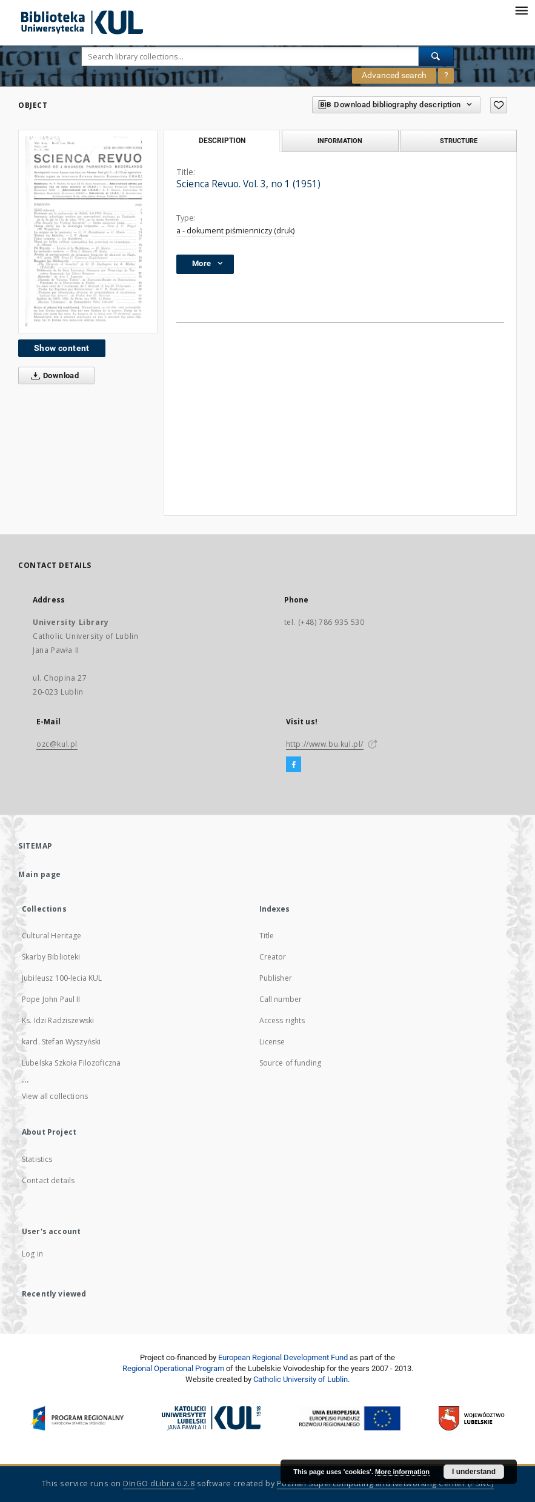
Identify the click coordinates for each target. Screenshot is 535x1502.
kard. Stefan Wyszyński (61, 1041)
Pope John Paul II (51, 999)
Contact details (48, 1180)
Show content (62, 348)
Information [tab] (339, 140)
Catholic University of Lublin (300, 1379)
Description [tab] (222, 140)
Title (266, 935)
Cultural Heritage (52, 935)
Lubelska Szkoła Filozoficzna (71, 1063)
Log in (32, 1254)
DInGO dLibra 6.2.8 (158, 1483)
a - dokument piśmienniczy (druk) (235, 230)
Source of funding (290, 1063)
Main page (39, 874)
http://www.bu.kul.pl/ (325, 744)
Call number (280, 999)
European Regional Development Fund (283, 1357)
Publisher (275, 978)
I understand (474, 1471)
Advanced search (394, 75)
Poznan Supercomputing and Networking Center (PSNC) (385, 1483)
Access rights (282, 1020)
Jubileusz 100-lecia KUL (62, 978)
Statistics (37, 1159)
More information (402, 1471)
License (272, 1041)
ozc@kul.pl (57, 744)
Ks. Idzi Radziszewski (58, 1020)
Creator (273, 957)
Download (52, 376)
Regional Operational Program (173, 1368)
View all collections (55, 1096)
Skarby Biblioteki (51, 957)
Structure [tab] (458, 140)
